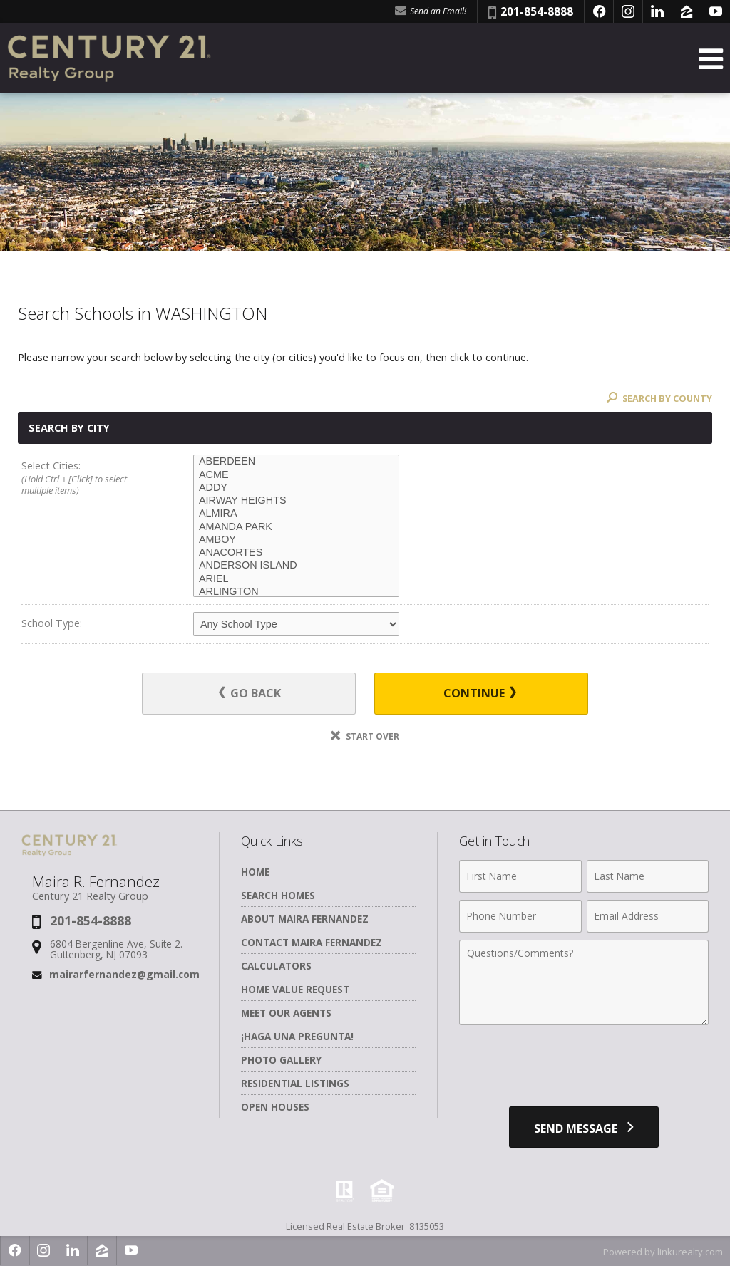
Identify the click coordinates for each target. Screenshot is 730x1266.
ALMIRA (296, 513)
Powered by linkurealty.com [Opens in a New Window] (663, 1251)
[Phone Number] (520, 916)
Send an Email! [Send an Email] (430, 11)
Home (255, 871)
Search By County (658, 398)
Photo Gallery (281, 1060)
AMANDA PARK (296, 527)
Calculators (276, 965)
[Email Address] (648, 916)
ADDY (296, 488)
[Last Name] (648, 876)
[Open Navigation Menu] (711, 58)
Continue (477, 693)
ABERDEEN (296, 461)
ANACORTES (296, 552)
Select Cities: (90, 478)
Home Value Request (295, 989)
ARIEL (296, 579)
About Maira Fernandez (305, 918)
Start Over (365, 736)
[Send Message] (584, 1127)
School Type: (51, 623)
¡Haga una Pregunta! (297, 1036)
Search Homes (278, 895)
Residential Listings (295, 1083)
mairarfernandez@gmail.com (124, 974)
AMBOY (296, 540)
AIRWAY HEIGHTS (296, 500)
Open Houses (275, 1107)
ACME (296, 475)
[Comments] (584, 982)
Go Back (253, 693)
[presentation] (583, 1067)
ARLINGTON (296, 592)
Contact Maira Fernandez (311, 942)
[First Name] (520, 876)
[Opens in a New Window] (599, 11)
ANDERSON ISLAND (296, 565)
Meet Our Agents (286, 1012)
